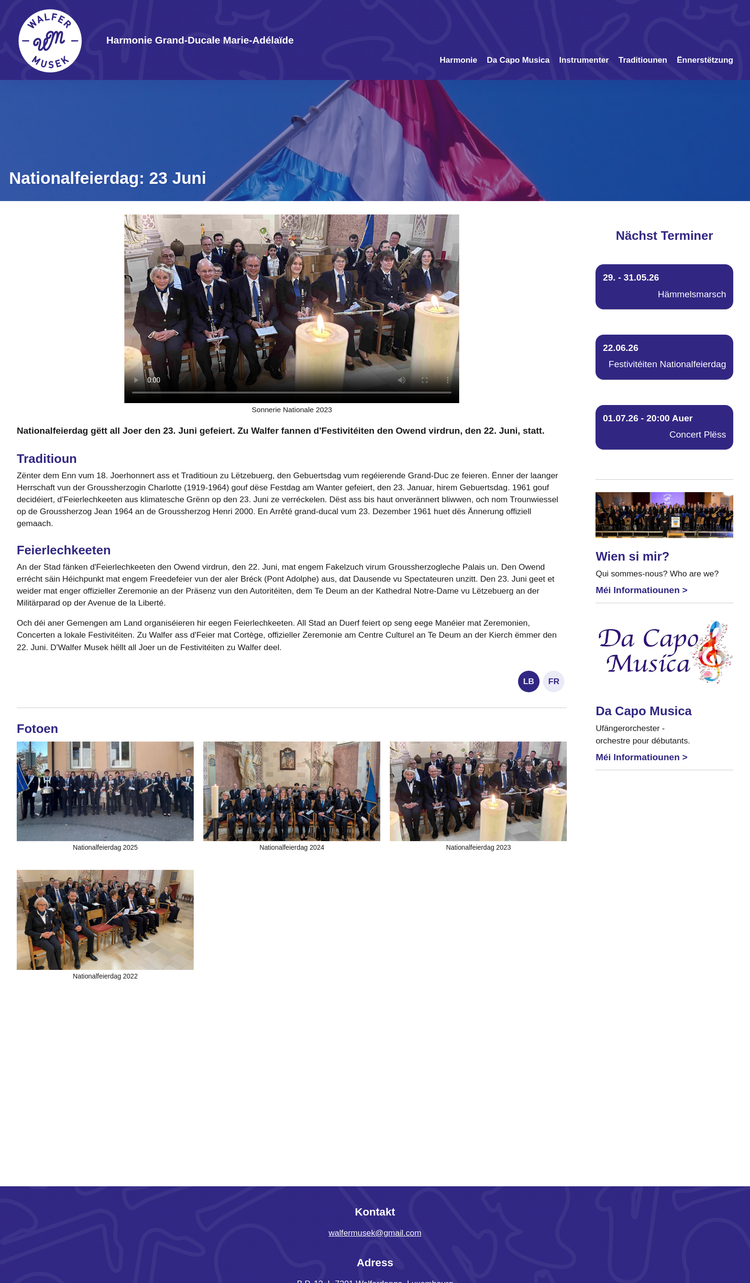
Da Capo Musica (518, 60)
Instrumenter (584, 60)
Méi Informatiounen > (641, 590)
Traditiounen (642, 60)
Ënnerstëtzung (705, 60)
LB (528, 681)
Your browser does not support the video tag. (291, 308)
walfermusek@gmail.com (375, 1233)
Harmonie (458, 60)
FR (553, 681)
